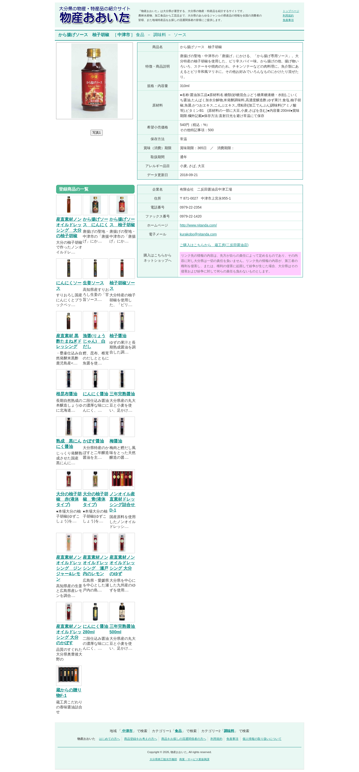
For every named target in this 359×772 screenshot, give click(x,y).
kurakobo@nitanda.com (198, 234)
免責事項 (288, 19)
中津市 (123, 34)
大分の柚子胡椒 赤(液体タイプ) (69, 499)
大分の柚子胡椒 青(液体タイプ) (95, 499)
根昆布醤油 (66, 394)
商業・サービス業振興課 (194, 759)
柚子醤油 (117, 335)
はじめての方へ (109, 739)
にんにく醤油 (95, 394)
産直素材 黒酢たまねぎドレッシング (69, 341)
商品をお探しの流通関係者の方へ (183, 739)
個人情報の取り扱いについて (262, 739)
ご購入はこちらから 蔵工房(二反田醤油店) (214, 245)
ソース (180, 34)
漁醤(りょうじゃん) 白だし (94, 341)
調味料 (159, 34)
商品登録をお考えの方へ (140, 739)
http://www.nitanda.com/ (198, 225)
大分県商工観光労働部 (163, 759)
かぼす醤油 (93, 441)
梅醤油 (115, 441)
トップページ (291, 10)
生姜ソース (93, 283)
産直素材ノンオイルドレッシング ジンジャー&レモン (69, 568)
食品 (140, 34)
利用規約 (288, 15)
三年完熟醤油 (122, 394)
